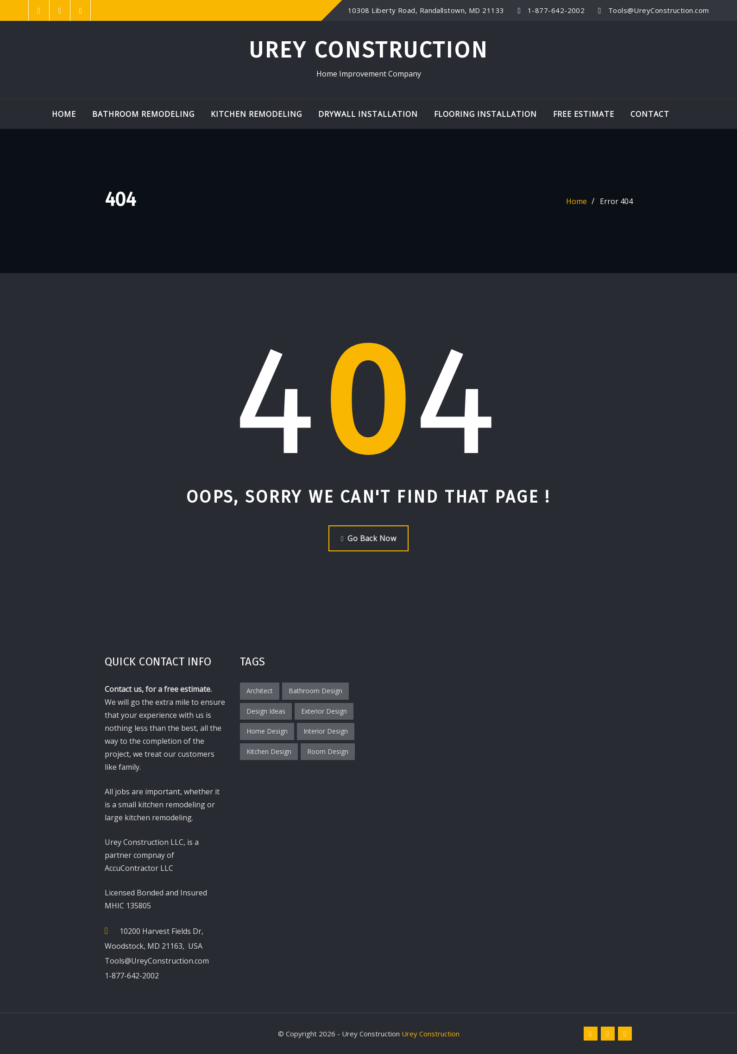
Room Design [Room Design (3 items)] (327, 751)
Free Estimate (583, 114)
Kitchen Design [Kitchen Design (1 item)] (268, 751)
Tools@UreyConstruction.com (658, 10)
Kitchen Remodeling (256, 114)
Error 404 (616, 201)
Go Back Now (368, 538)
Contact (649, 114)
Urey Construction (368, 50)
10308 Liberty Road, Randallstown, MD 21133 (426, 10)
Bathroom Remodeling (143, 114)
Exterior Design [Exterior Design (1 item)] (324, 711)
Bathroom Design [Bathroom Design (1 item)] (315, 690)
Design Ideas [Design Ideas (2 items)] (265, 711)
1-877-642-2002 (556, 10)
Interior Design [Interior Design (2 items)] (325, 731)
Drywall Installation (368, 114)
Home (64, 114)
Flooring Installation (485, 114)
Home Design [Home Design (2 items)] (267, 731)
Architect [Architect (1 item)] (259, 690)
